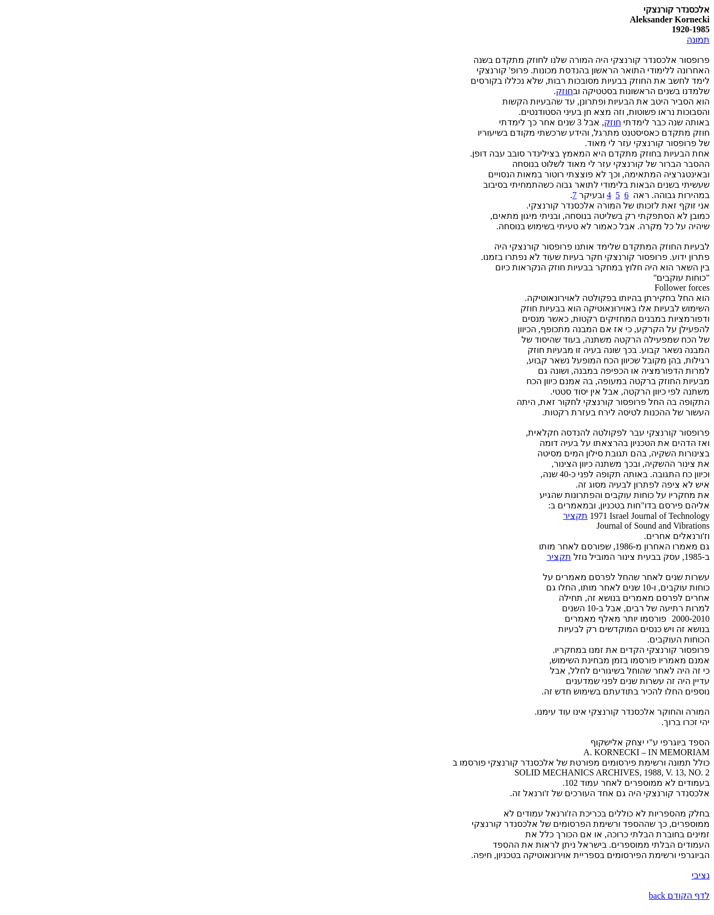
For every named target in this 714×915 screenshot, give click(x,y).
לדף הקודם (679, 895)
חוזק (564, 91)
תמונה (698, 39)
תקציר (575, 515)
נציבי (701, 875)
